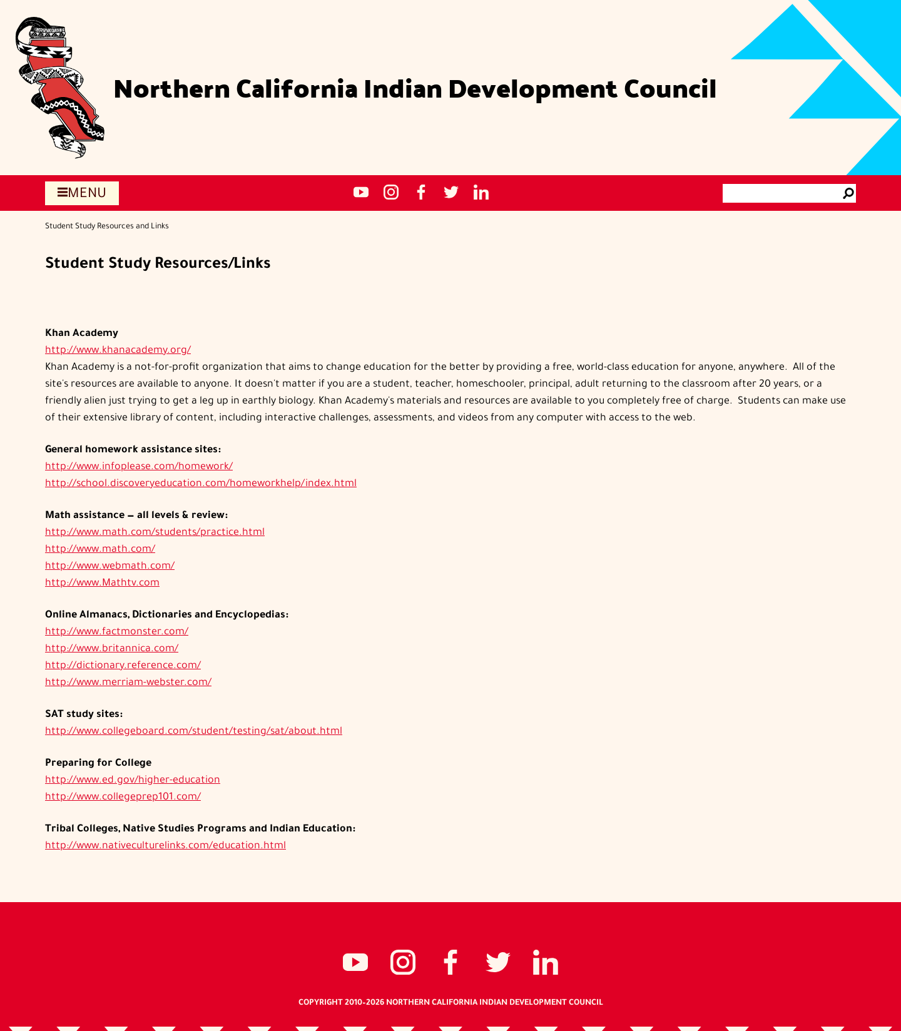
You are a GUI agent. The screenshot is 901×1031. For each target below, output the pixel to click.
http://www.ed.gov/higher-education (132, 780)
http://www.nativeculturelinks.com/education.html (165, 846)
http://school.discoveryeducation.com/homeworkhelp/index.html (201, 484)
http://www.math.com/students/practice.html (155, 533)
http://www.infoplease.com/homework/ (139, 467)
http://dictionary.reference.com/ (123, 666)
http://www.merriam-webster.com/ (128, 683)
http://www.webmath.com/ (110, 566)
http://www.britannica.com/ (111, 649)
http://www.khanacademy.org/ (118, 351)
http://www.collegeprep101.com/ (123, 797)
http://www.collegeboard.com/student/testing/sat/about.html (193, 732)
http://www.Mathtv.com (102, 583)
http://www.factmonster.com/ (116, 632)
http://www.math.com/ (100, 550)
